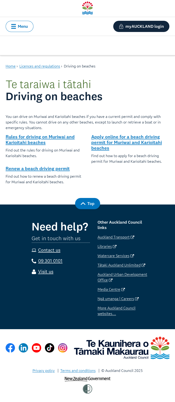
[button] (19, 26)
